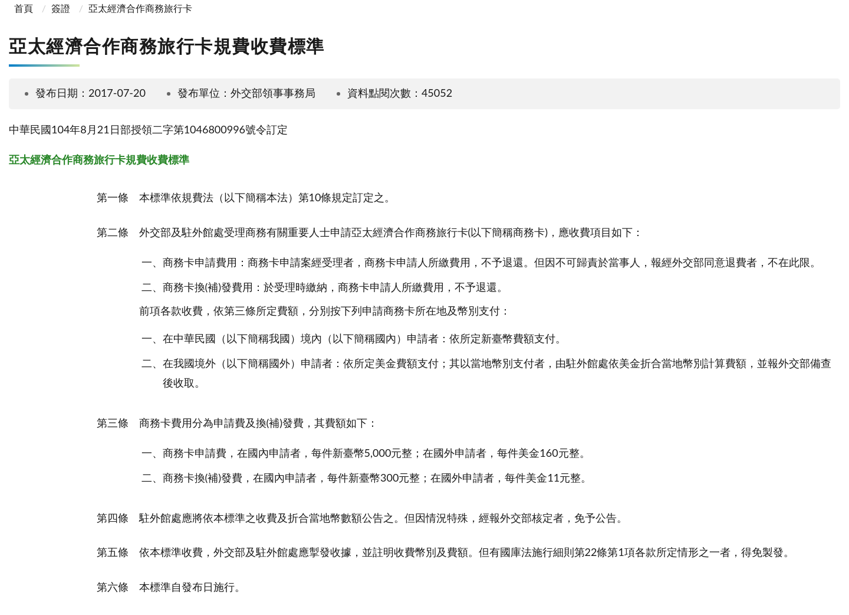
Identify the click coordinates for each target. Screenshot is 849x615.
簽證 (60, 8)
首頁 (22, 8)
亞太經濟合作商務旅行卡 (140, 8)
